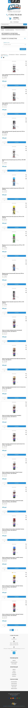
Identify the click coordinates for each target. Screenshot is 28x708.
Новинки (14, 660)
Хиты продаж (14, 663)
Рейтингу (17, 54)
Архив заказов (14, 683)
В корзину (16, 85)
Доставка (14, 672)
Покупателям (14, 679)
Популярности (12, 54)
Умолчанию (6, 55)
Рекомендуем (14, 658)
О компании (14, 674)
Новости (14, 669)
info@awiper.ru (14, 639)
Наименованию (23, 54)
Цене (2, 55)
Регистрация (14, 686)
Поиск (25, 24)
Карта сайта (14, 695)
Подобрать (22, 49)
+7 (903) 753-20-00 (15, 15)
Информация (14, 667)
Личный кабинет (14, 681)
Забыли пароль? (14, 688)
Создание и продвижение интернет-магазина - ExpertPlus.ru (14, 704)
